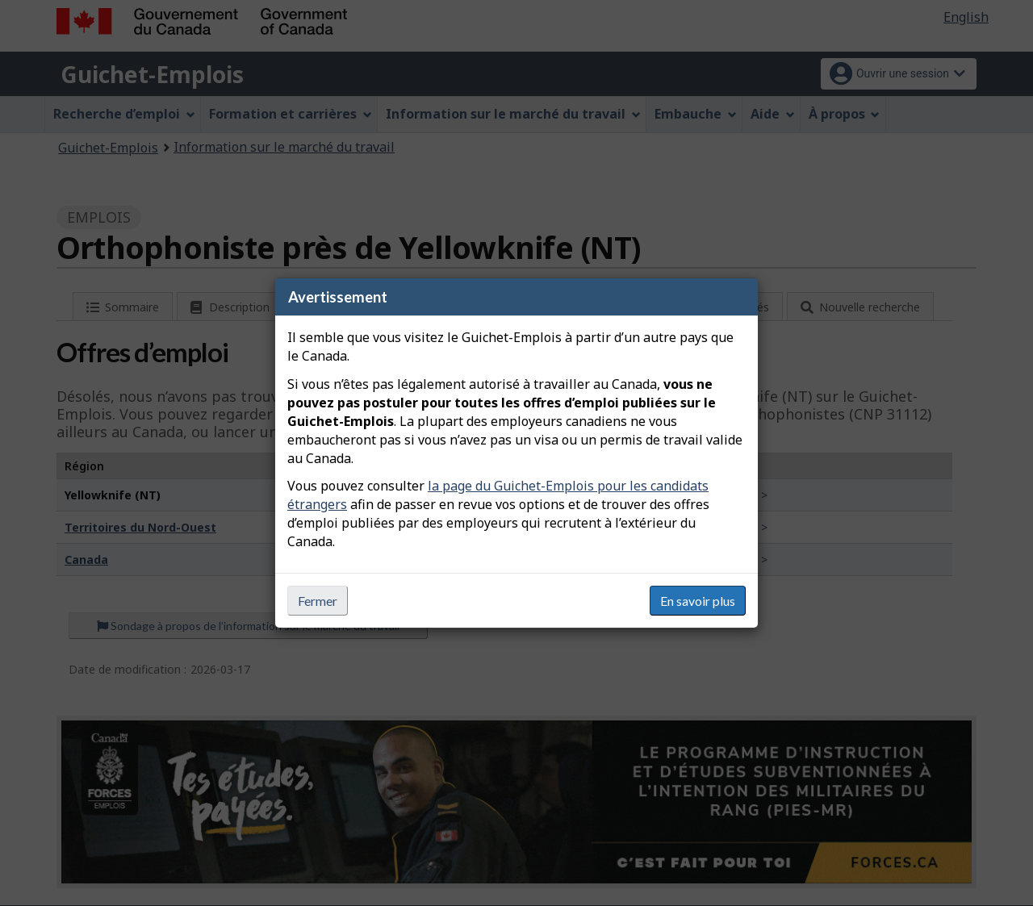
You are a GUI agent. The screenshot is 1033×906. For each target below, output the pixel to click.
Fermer (317, 600)
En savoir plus (697, 600)
